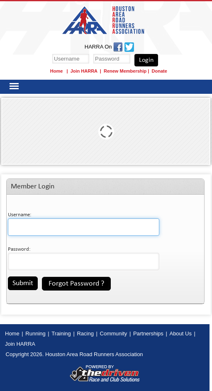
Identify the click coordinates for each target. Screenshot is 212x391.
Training (61, 333)
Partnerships (148, 333)
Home (57, 70)
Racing (85, 333)
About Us (180, 333)
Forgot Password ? (76, 284)
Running (35, 333)
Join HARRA (84, 70)
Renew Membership (125, 70)
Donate (159, 70)
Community (113, 333)
